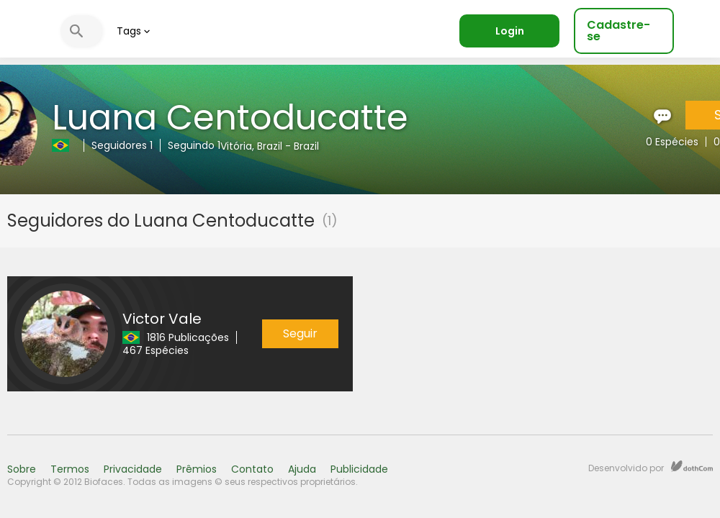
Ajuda (302, 469)
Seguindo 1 (194, 145)
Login (509, 31)
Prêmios (196, 469)
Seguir (300, 333)
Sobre (21, 469)
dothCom (692, 466)
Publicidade (359, 469)
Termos (69, 469)
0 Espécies (672, 142)
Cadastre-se (618, 31)
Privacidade (133, 469)
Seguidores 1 (122, 145)
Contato (252, 469)
